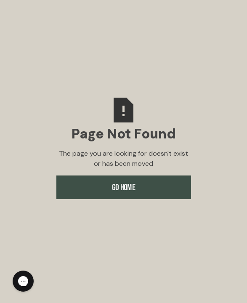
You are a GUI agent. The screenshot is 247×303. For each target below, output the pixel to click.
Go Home (123, 187)
